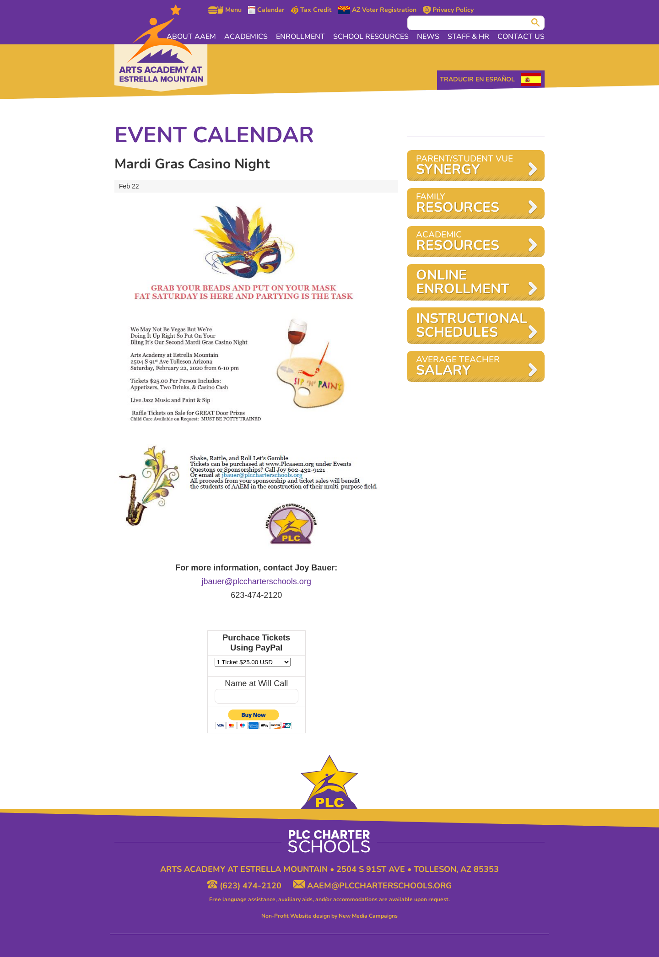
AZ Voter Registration (377, 10)
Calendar (266, 10)
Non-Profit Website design (295, 915)
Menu (225, 10)
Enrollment (300, 37)
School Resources (371, 37)
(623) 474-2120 (245, 885)
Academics (246, 37)
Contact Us (521, 37)
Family (471, 204)
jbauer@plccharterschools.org (256, 581)
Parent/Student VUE (471, 166)
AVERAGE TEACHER (471, 367)
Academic (471, 242)
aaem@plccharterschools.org (372, 885)
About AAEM (191, 37)
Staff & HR (468, 37)
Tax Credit (311, 10)
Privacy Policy (448, 10)
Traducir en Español (477, 79)
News (428, 37)
